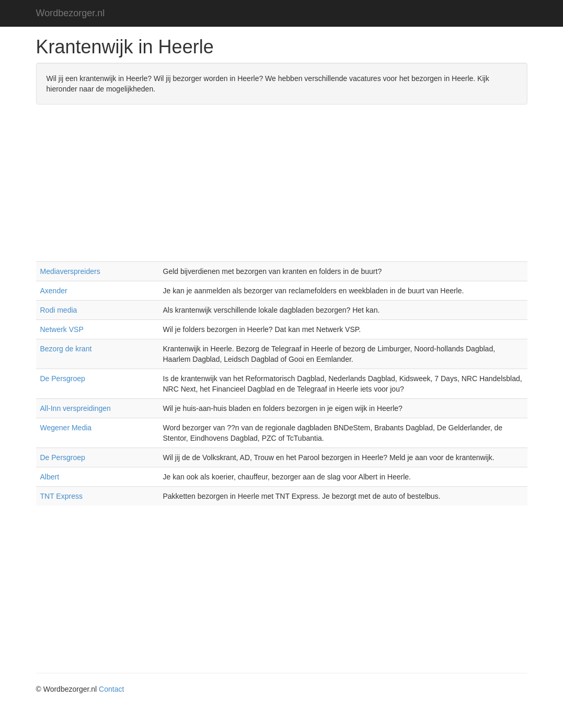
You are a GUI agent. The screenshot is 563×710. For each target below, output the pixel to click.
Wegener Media (66, 427)
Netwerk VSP (62, 329)
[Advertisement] (281, 188)
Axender (53, 291)
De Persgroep (62, 378)
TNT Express (61, 496)
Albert (50, 477)
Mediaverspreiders (70, 271)
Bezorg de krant (66, 349)
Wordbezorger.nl (70, 13)
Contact (111, 689)
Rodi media (58, 310)
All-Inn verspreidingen (75, 408)
